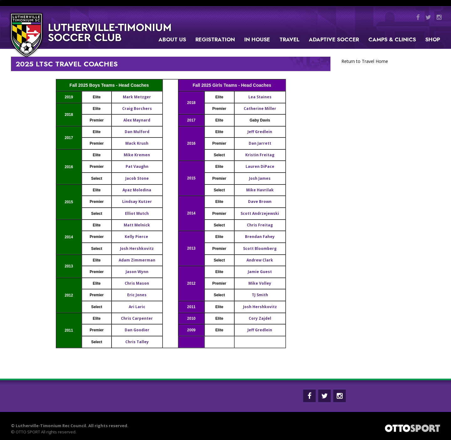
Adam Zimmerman (137, 260)
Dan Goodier (137, 330)
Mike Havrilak (260, 190)
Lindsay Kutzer (137, 201)
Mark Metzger (137, 97)
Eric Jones (137, 295)
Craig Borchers (137, 108)
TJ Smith (260, 295)
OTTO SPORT (28, 432)
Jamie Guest (260, 271)
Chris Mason (137, 283)
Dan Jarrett (260, 143)
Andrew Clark (259, 260)
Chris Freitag (260, 225)
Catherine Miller (260, 108)
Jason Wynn (137, 271)
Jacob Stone (137, 178)
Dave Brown (260, 201)
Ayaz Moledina (136, 190)
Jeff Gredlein (259, 131)
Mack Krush (136, 143)
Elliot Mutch (137, 213)
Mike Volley (259, 283)
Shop (432, 39)
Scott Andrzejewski (260, 213)
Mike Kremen (137, 155)
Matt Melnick (137, 225)
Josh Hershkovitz (137, 248)
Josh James (260, 178)
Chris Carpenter (137, 318)
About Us (172, 39)
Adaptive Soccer (334, 39)
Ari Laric (137, 306)
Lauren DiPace (260, 166)
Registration (215, 39)
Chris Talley (137, 341)
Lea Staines (260, 97)
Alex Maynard (136, 120)
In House (257, 39)
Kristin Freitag (259, 155)
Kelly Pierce (137, 236)
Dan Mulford (137, 131)
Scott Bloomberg (260, 248)
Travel (289, 39)
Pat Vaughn (137, 166)
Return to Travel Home (364, 61)
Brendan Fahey (260, 236)
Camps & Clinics (392, 39)
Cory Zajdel (260, 318)
